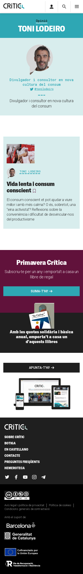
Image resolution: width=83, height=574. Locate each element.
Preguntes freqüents (22, 462)
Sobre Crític (14, 437)
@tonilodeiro (44, 89)
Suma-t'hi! (39, 291)
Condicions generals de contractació (27, 509)
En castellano (16, 449)
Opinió (41, 21)
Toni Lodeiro (30, 171)
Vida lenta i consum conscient (31, 187)
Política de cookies (60, 505)
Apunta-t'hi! (39, 367)
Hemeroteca (14, 468)
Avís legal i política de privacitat (24, 505)
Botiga (10, 443)
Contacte (12, 455)
